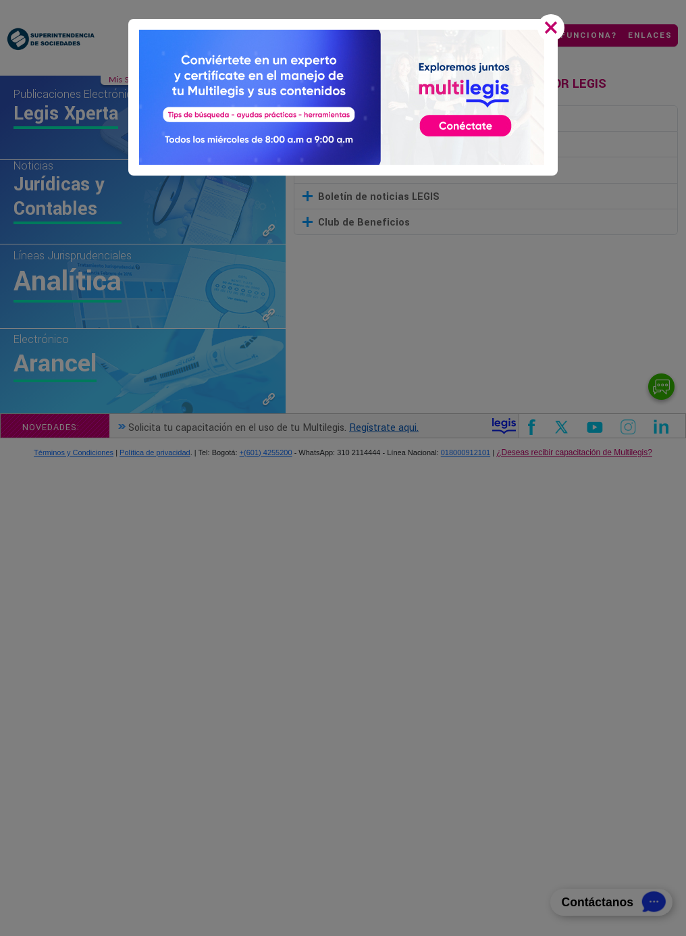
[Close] (554, 29)
